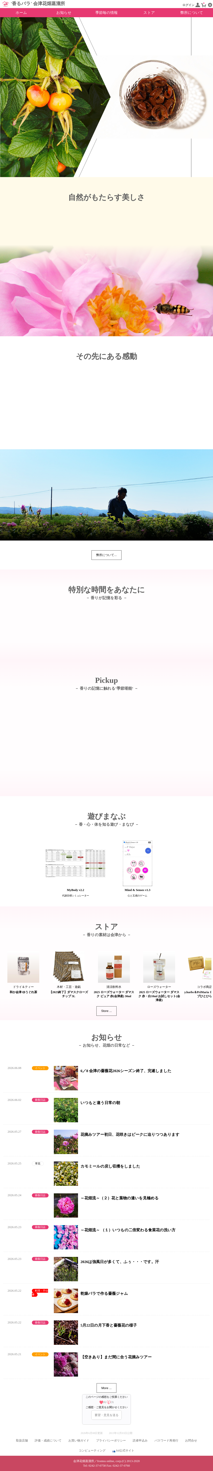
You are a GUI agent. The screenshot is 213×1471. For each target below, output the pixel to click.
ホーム (21, 13)
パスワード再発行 (166, 1440)
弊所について (191, 13)
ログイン (191, 5)
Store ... (106, 1011)
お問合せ (191, 1440)
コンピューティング (92, 1450)
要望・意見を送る (107, 1415)
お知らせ (64, 13)
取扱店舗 (22, 1440)
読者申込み (140, 1440)
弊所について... (106, 555)
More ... (106, 1388)
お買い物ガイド (78, 1440)
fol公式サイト (123, 1451)
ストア (149, 13)
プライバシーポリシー (111, 1440)
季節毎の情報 (106, 13)
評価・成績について (48, 1440)
